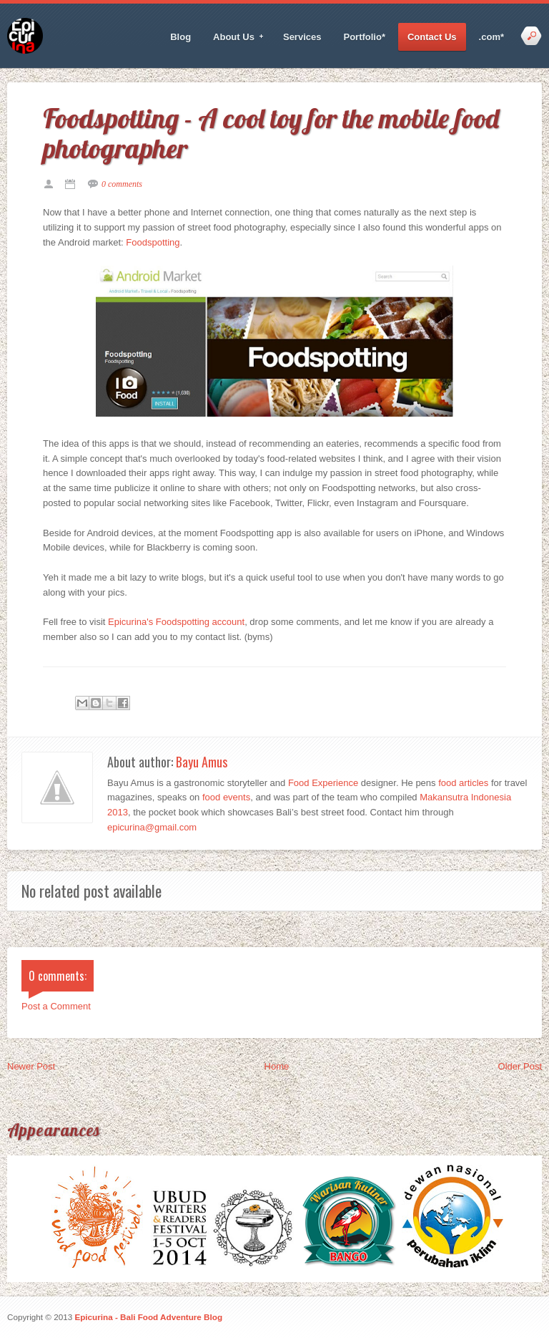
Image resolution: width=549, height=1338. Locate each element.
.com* (491, 36)
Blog (180, 36)
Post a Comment (56, 1006)
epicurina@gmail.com (152, 827)
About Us (234, 37)
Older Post (520, 1066)
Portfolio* (364, 36)
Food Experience (323, 782)
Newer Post (31, 1066)
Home (277, 1066)
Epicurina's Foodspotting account (176, 621)
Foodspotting (152, 242)
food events (226, 797)
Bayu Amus (201, 761)
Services (302, 36)
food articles (463, 782)
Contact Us (432, 36)
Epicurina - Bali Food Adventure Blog (148, 1317)
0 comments (122, 184)
